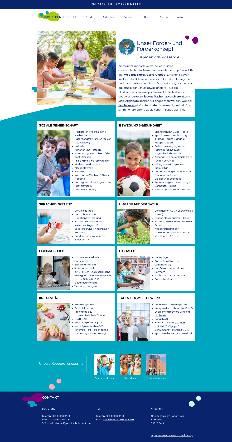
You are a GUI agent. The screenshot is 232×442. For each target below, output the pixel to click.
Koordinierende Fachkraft (118, 419)
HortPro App (162, 268)
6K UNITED (81, 272)
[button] (108, 17)
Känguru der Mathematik (169, 308)
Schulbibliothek (84, 210)
